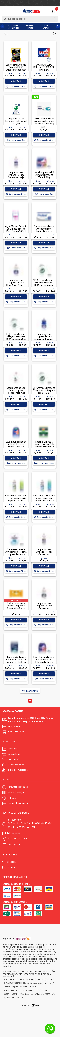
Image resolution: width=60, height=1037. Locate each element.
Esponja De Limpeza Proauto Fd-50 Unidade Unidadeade (16, 67)
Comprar (16, 81)
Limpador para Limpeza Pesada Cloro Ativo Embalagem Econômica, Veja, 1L (44, 608)
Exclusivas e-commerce (13, 26)
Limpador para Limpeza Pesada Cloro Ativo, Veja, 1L (16, 282)
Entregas (12, 798)
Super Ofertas (46, 26)
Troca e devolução (15, 792)
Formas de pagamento (18, 803)
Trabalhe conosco (16, 764)
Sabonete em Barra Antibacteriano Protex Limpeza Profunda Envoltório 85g (44, 231)
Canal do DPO (14, 844)
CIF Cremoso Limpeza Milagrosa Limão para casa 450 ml (44, 390)
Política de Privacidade (17, 770)
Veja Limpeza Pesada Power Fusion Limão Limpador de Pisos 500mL (16, 499)
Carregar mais (30, 691)
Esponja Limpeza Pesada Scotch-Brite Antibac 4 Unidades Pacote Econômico (44, 445)
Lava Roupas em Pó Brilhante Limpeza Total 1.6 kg (44, 175)
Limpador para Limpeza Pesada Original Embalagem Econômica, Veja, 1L (44, 338)
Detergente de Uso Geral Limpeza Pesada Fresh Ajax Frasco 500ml (16, 392)
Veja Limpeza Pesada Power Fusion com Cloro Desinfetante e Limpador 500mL (44, 499)
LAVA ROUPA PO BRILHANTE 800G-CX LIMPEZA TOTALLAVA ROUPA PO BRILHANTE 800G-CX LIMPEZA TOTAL (44, 70)
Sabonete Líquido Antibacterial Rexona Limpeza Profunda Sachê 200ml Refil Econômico (16, 554)
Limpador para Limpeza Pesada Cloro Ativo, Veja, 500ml (16, 176)
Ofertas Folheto (29, 26)
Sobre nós (12, 749)
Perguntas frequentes (18, 787)
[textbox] (30, 19)
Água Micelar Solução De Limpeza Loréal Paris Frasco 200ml (16, 229)
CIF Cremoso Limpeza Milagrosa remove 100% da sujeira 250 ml (16, 338)
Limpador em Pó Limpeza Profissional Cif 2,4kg (16, 121)
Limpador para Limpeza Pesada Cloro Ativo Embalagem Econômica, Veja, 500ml (43, 555)
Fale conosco (14, 759)
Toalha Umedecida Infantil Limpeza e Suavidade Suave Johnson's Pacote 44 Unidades (16, 608)
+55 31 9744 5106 (20, 838)
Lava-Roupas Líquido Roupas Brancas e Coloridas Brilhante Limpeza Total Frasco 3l (44, 662)
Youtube (11, 867)
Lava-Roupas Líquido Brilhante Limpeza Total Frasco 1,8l (16, 444)
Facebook (11, 862)
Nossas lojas (14, 754)
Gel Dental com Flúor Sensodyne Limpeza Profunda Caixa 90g (44, 121)
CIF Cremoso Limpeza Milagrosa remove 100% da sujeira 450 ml (44, 284)
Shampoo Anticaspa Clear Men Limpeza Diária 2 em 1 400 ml (16, 659)
